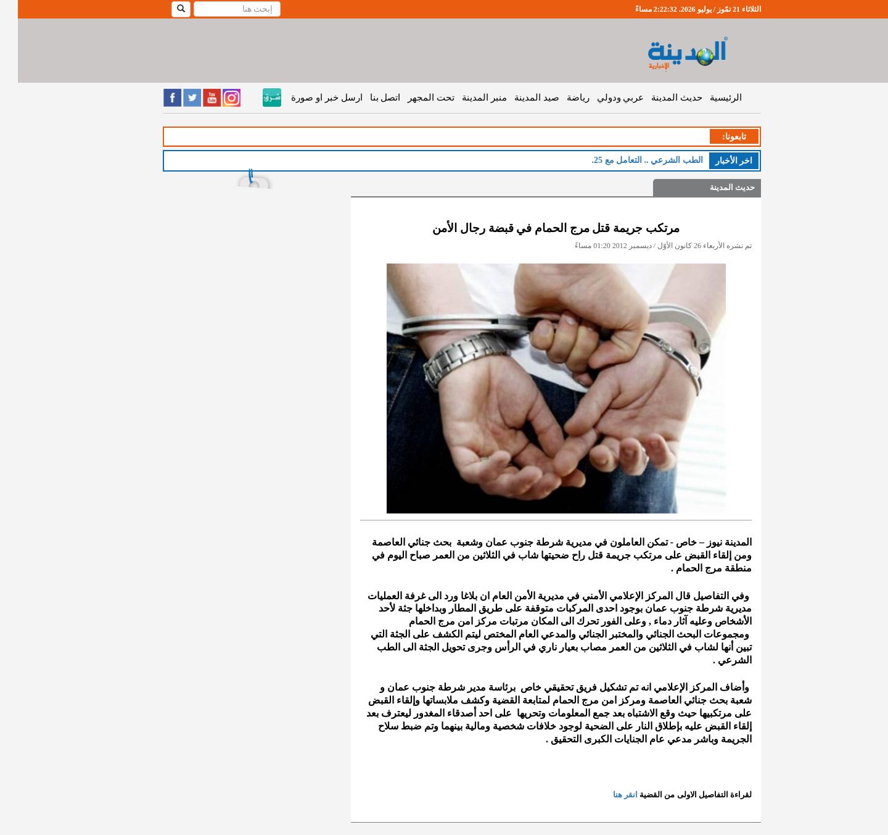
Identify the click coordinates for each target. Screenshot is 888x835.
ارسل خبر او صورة (308, 97)
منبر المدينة (466, 97)
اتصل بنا (367, 97)
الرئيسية (708, 97)
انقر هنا (607, 794)
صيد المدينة (518, 97)
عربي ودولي (603, 97)
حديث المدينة (658, 97)
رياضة (560, 97)
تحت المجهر (413, 97)
